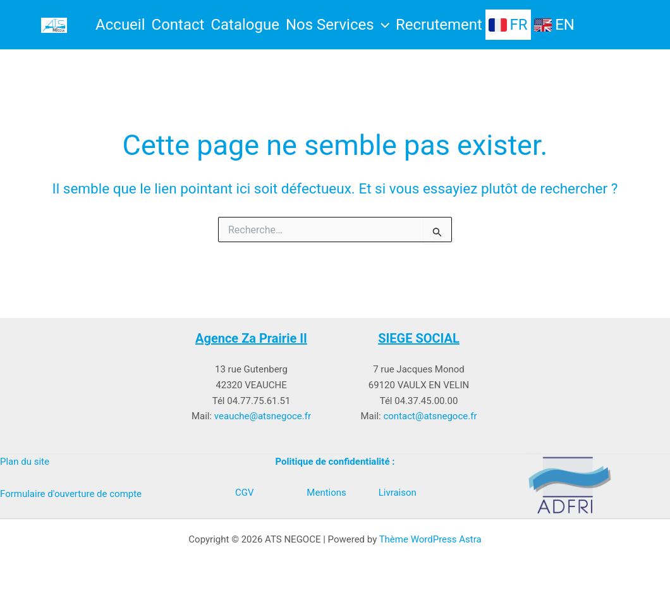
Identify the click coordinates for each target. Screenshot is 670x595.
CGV (244, 492)
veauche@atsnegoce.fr (262, 416)
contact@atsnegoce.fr (430, 416)
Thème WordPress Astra (430, 539)
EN (554, 25)
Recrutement (439, 25)
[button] (381, 25)
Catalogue (244, 25)
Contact (178, 25)
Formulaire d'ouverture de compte (71, 494)
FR (508, 25)
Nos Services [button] (337, 25)
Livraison (398, 492)
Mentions (326, 492)
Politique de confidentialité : (335, 461)
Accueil (120, 25)
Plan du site (24, 461)
